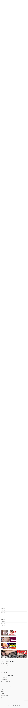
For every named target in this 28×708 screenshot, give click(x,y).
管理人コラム (3, 691)
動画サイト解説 (3, 667)
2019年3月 (3, 623)
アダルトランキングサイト (5, 672)
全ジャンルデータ (5, 665)
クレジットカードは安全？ (5, 681)
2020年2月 (3, 608)
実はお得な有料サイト (4, 683)
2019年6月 (3, 617)
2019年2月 (3, 625)
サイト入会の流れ (4, 677)
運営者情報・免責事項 (4, 695)
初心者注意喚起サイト (4, 679)
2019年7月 (3, 614)
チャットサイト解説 (4, 670)
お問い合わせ (3, 693)
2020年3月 (3, 606)
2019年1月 (3, 627)
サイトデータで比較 (4, 663)
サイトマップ (3, 699)
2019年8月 (3, 612)
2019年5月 (3, 619)
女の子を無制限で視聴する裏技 (6, 686)
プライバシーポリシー (4, 697)
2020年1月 (3, 610)
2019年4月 (3, 621)
